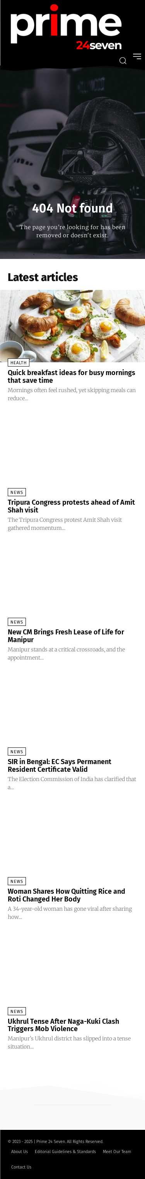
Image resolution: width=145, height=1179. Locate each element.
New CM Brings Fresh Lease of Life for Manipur (66, 636)
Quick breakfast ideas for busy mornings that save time (71, 376)
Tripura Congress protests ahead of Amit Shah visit (71, 506)
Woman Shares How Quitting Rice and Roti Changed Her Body (66, 895)
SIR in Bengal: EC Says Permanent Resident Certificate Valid (59, 765)
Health (18, 362)
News (16, 492)
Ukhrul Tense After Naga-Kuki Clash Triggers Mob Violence (63, 1025)
